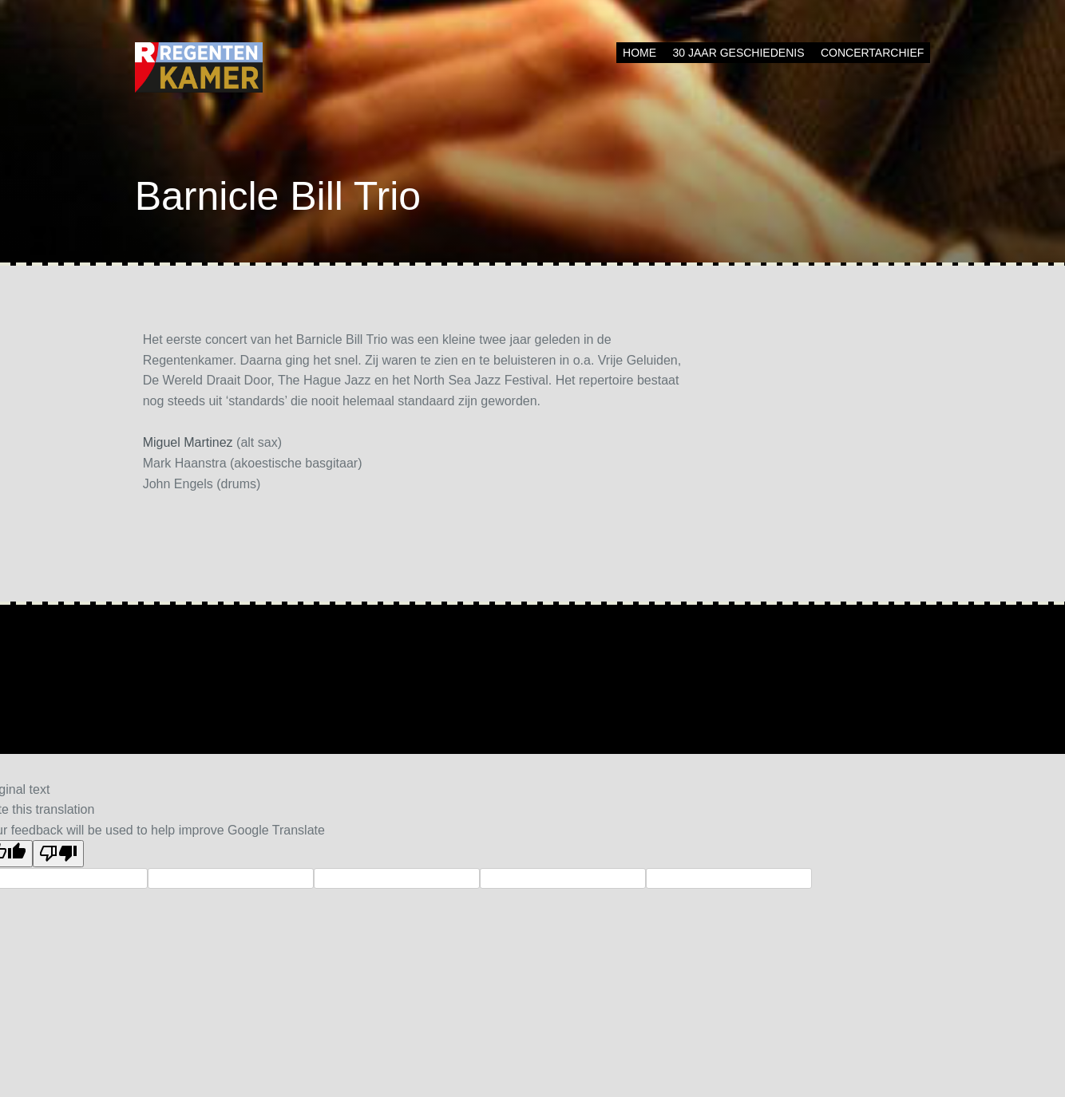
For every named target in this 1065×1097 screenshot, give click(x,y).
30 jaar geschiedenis (739, 52)
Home (639, 52)
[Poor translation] (58, 853)
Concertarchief (872, 52)
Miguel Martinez (188, 442)
